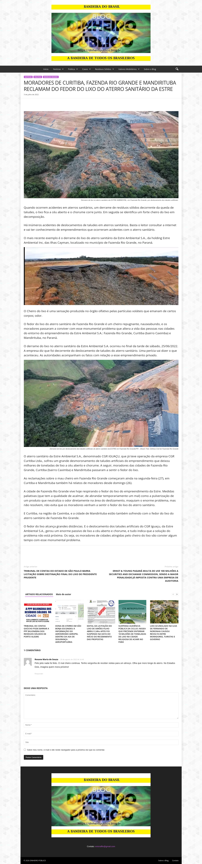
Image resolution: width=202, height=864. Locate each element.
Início (45, 69)
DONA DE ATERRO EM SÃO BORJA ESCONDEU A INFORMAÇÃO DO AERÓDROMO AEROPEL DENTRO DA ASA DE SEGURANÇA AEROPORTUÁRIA (68, 633)
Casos (86, 69)
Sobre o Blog (150, 69)
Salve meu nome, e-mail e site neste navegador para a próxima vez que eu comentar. (66, 750)
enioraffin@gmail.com (105, 846)
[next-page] (176, 594)
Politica (73, 69)
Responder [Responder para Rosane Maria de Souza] (39, 674)
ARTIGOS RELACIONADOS (39, 594)
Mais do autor (63, 594)
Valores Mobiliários (128, 69)
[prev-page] (173, 594)
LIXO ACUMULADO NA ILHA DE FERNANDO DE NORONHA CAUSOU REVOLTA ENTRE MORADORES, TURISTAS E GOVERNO (163, 632)
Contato (175, 860)
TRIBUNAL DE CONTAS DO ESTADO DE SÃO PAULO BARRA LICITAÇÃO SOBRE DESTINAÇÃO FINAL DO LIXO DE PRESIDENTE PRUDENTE (60, 574)
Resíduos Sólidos (104, 69)
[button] (176, 69)
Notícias (58, 69)
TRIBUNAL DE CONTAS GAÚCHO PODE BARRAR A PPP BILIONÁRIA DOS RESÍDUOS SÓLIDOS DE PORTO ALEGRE (36, 631)
